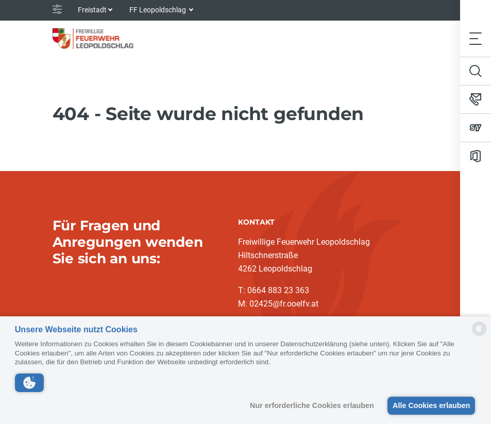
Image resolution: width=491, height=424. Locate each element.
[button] (29, 383)
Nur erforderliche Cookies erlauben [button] (309, 405)
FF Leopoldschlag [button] (158, 10)
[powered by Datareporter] (479, 335)
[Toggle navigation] (475, 38)
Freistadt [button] (92, 10)
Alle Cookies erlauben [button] (430, 405)
